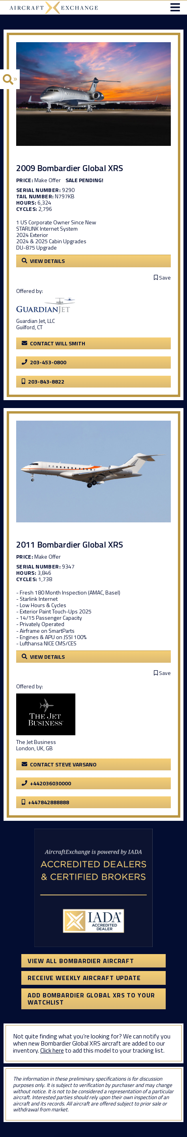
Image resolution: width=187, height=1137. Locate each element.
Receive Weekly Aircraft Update (84, 977)
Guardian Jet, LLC (35, 321)
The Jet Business (36, 742)
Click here (52, 1050)
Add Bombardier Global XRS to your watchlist (91, 998)
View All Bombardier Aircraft (81, 961)
